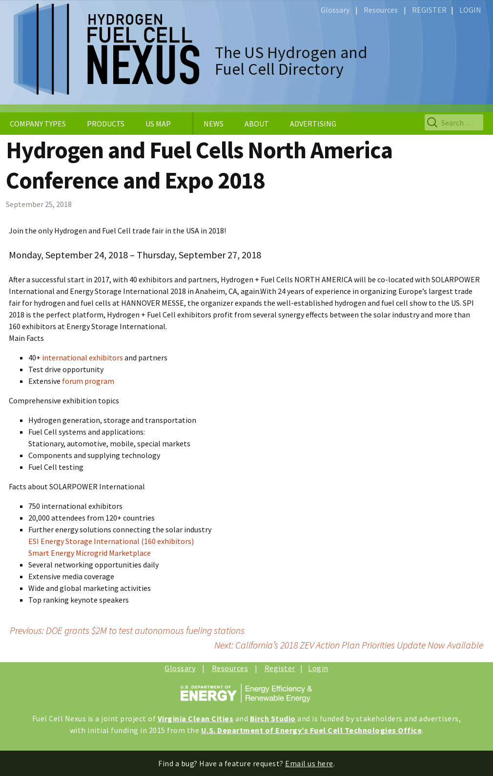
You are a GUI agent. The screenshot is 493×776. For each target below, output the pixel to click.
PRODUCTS (105, 123)
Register (280, 668)
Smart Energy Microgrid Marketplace (89, 553)
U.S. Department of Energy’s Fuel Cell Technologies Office (311, 730)
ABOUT (257, 123)
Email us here (309, 763)
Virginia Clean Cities (196, 718)
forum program (88, 381)
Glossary (335, 10)
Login (318, 668)
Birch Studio (273, 718)
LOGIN (470, 10)
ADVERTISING (313, 123)
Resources (381, 10)
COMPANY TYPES (38, 123)
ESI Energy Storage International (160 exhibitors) (111, 541)
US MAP (158, 123)
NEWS (214, 123)
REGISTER (429, 10)
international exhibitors (82, 357)
